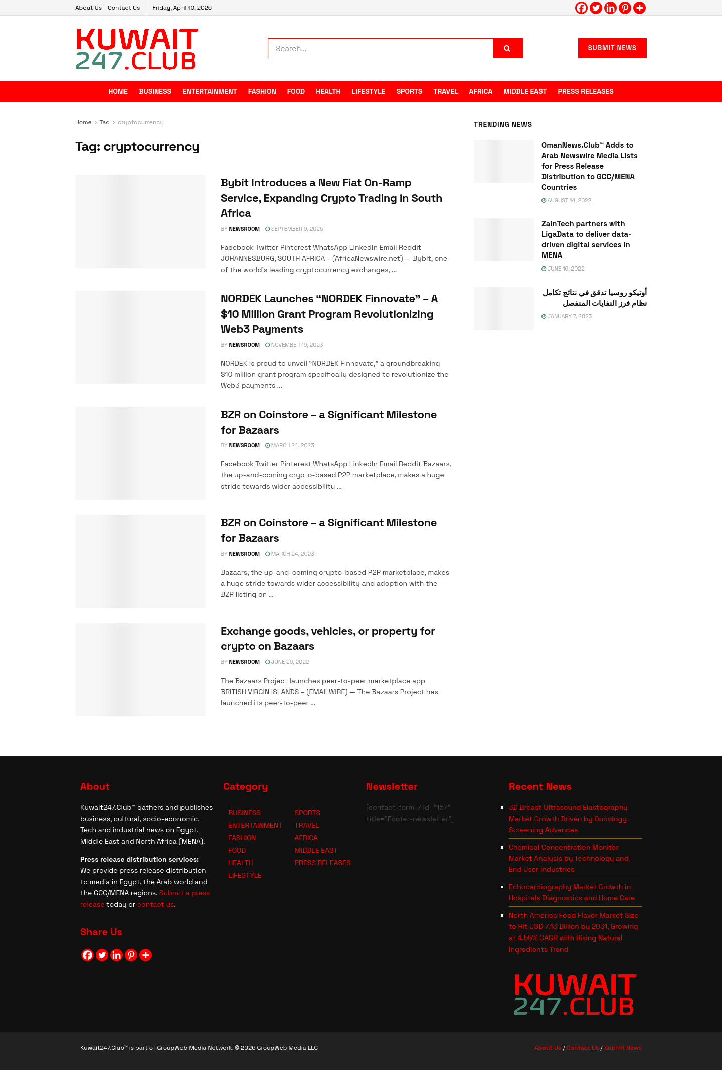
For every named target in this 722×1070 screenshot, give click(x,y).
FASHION (262, 91)
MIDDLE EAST (525, 91)
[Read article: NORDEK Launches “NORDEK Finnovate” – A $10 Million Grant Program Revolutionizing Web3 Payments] (140, 337)
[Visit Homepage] (137, 48)
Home (83, 122)
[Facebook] (581, 8)
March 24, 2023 (289, 445)
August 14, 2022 (566, 200)
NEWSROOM (244, 228)
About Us (88, 8)
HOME (118, 91)
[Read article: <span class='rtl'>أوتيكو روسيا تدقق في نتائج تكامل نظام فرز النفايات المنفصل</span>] (504, 308)
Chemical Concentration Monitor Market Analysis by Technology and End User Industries (569, 858)
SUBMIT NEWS (612, 48)
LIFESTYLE (369, 91)
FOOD (296, 91)
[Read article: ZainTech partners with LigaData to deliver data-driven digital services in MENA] (504, 239)
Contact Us (124, 8)
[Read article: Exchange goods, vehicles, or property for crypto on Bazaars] (140, 670)
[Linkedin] (610, 8)
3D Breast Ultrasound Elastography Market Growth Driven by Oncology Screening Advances (568, 818)
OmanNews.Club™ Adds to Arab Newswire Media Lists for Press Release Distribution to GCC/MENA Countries (590, 166)
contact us (155, 904)
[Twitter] (596, 8)
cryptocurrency (141, 122)
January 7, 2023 (567, 316)
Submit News (623, 1048)
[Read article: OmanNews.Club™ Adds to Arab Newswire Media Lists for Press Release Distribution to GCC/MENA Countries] (504, 161)
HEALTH (328, 91)
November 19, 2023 (294, 344)
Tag (105, 122)
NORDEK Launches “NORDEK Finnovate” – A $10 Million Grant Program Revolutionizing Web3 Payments (329, 313)
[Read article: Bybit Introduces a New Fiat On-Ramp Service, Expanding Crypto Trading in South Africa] (140, 221)
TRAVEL (445, 91)
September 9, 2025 (294, 228)
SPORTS (410, 91)
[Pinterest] (625, 8)
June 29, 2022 (287, 661)
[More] (639, 8)
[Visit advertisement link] (560, 436)
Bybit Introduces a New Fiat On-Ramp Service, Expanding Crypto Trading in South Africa (331, 197)
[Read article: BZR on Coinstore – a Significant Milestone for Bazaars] (140, 453)
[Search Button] (508, 48)
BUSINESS (155, 91)
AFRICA (481, 91)
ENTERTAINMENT (210, 91)
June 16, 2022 (563, 268)
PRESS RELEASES (586, 91)
